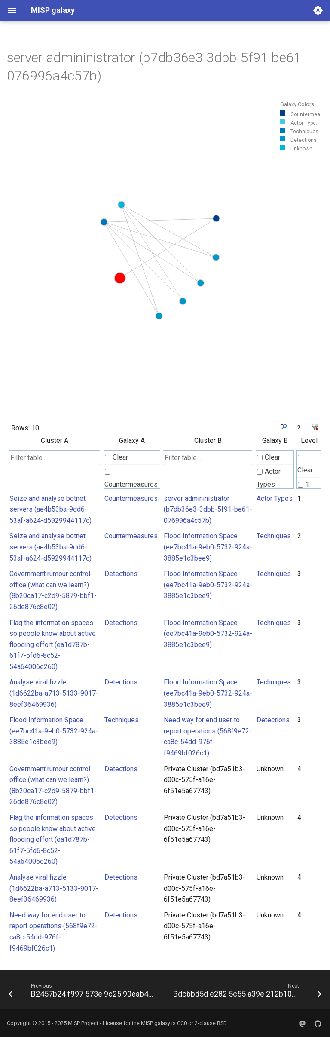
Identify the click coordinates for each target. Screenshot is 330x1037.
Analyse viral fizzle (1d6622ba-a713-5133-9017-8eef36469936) (53, 693)
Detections (121, 574)
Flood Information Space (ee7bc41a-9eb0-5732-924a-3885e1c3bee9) (208, 547)
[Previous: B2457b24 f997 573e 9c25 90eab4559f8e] (83, 992)
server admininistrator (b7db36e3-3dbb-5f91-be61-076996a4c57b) (208, 509)
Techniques (274, 536)
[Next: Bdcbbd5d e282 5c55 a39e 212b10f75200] (246, 992)
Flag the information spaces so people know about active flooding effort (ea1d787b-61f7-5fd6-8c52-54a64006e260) (52, 645)
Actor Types (269, 477)
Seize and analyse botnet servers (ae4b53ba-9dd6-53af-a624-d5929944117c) (50, 509)
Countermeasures (131, 478)
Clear (116, 457)
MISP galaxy (155, 1023)
